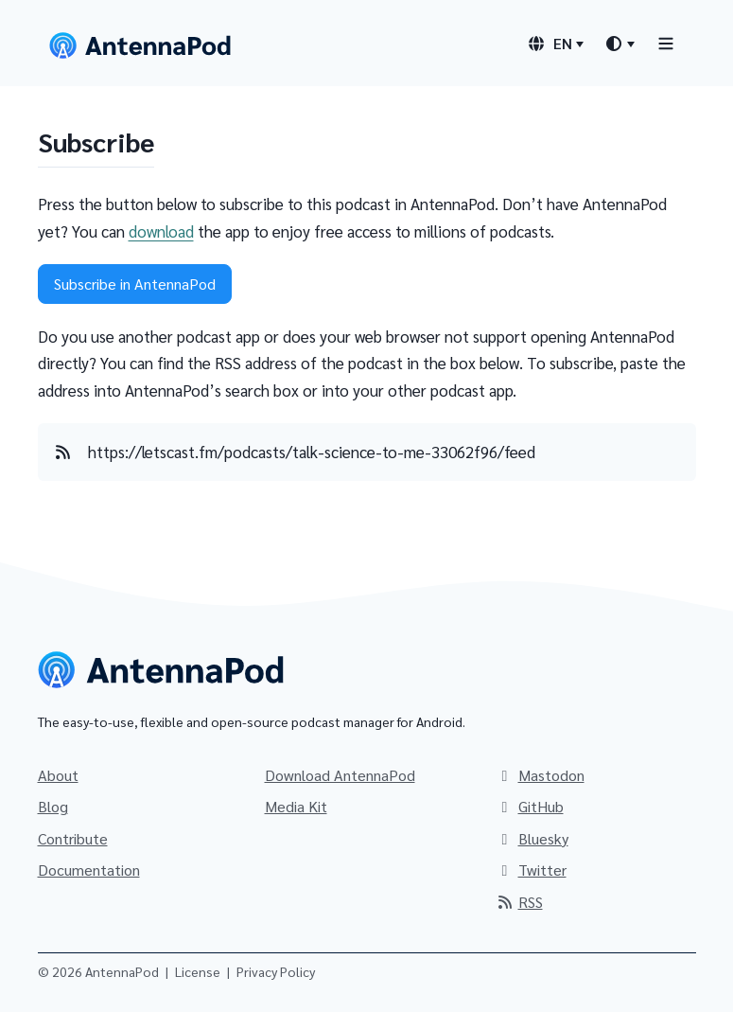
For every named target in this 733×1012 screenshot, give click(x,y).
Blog (53, 806)
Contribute (73, 838)
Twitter (531, 869)
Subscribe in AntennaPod (135, 283)
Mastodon (540, 775)
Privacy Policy (275, 971)
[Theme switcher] (619, 43)
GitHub (530, 806)
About (58, 775)
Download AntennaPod (340, 775)
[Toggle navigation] (666, 43)
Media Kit (296, 806)
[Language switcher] (555, 43)
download (161, 231)
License (197, 971)
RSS (519, 902)
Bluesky (532, 838)
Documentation (89, 869)
